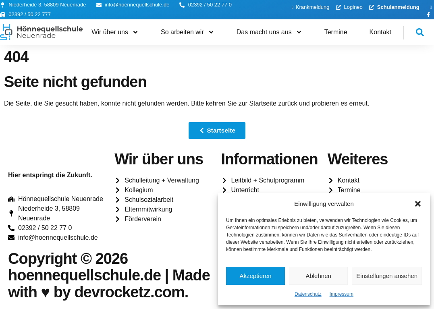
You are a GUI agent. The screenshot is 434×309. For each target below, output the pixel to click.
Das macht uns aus (269, 32)
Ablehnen (318, 275)
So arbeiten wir (187, 32)
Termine (335, 32)
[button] (418, 204)
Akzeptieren (255, 275)
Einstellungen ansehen (386, 275)
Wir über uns (115, 32)
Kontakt (380, 32)
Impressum (341, 294)
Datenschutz (308, 294)
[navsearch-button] (414, 32)
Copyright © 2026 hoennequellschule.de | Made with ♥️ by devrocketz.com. (109, 275)
